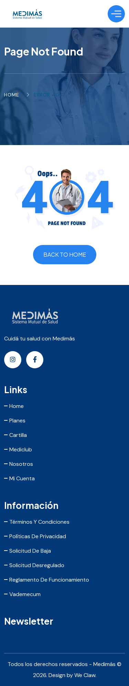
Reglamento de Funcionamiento (49, 579)
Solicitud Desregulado (36, 565)
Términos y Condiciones (39, 521)
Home (11, 95)
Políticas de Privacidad (37, 536)
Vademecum (25, 594)
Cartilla (18, 435)
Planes (17, 420)
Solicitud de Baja (30, 550)
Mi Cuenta (22, 478)
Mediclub (20, 449)
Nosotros (21, 464)
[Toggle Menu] (116, 13)
